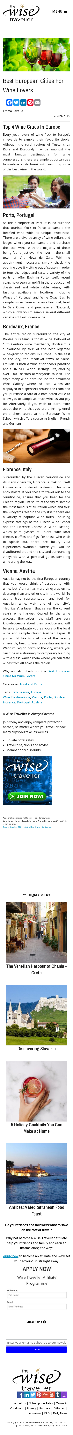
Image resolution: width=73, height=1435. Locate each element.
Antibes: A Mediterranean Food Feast (36, 1210)
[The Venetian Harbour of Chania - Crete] (36, 932)
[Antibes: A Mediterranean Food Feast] (36, 1173)
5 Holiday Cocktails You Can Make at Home (36, 1128)
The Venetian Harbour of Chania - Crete (36, 969)
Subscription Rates (41, 1403)
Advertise (35, 1413)
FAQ (47, 1413)
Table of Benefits (10, 827)
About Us (20, 1403)
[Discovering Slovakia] (36, 1015)
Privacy (31, 1408)
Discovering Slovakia (36, 1048)
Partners (44, 1408)
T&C (19, 827)
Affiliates (59, 1408)
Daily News (60, 1413)
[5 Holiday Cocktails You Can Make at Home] (36, 1091)
